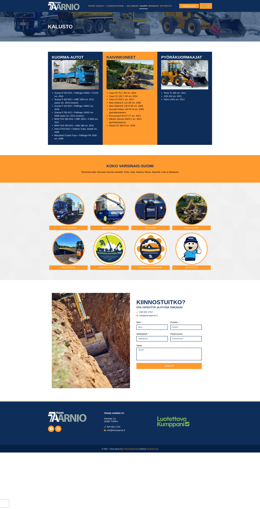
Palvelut (101, 6)
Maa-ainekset (133, 6)
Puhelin (174, 382)
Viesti (139, 405)
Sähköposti (142, 394)
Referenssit (153, 6)
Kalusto (143, 6)
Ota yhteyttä (166, 6)
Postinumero (176, 394)
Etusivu (91, 6)
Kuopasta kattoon (116, 6)
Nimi (138, 382)
